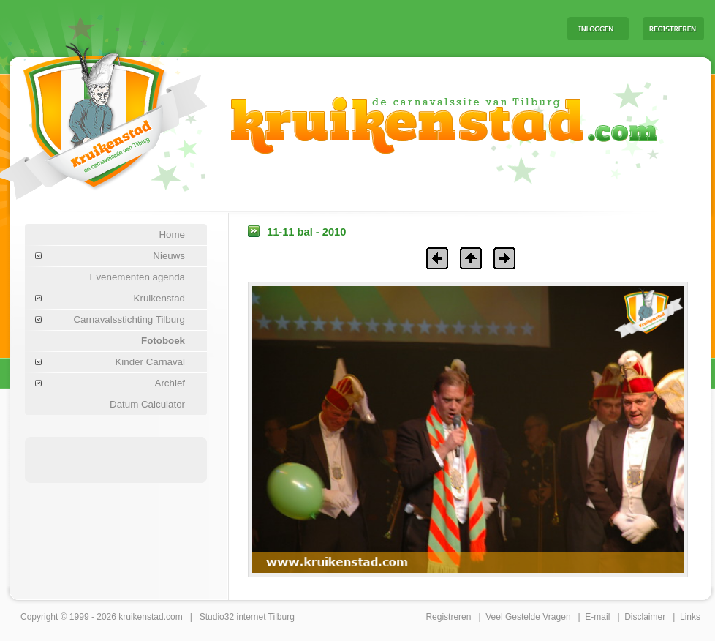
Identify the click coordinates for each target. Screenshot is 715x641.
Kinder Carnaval (150, 361)
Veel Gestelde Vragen (527, 617)
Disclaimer (644, 617)
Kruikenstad (159, 298)
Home (172, 234)
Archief (170, 383)
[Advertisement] (116, 459)
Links (690, 617)
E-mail (597, 617)
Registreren (448, 617)
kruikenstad (140, 617)
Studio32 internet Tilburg (247, 617)
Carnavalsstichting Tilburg (129, 319)
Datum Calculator (147, 404)
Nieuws (169, 255)
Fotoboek (163, 340)
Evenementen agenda (137, 276)
